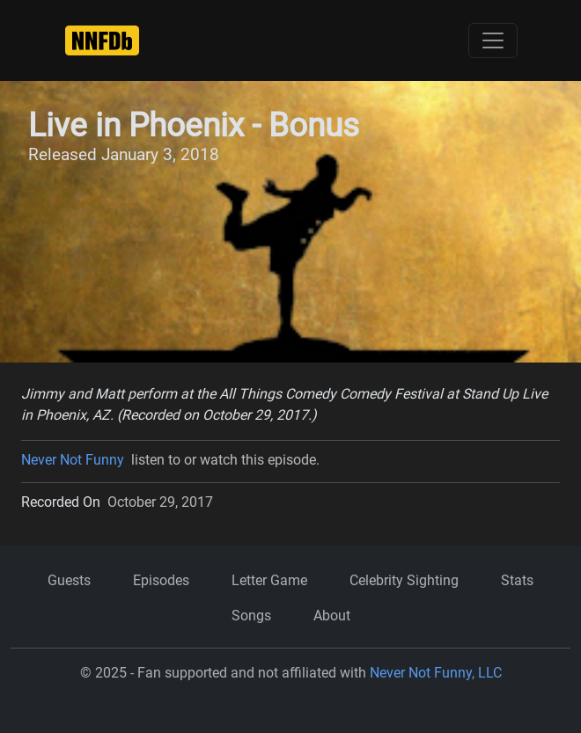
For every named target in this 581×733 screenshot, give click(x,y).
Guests (69, 580)
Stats (517, 580)
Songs (251, 615)
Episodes (161, 580)
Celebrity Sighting (404, 580)
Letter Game (269, 580)
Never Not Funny (72, 459)
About (331, 615)
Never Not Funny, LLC (436, 672)
